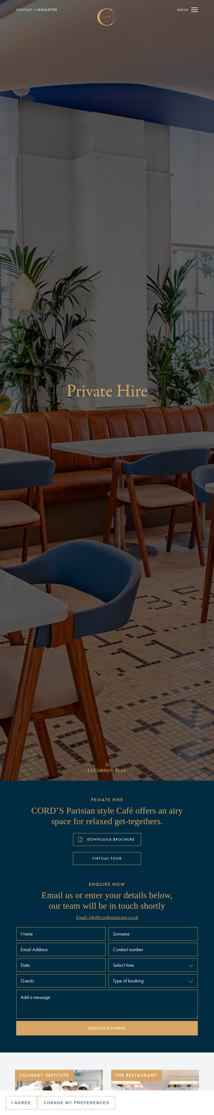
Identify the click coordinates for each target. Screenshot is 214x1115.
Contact (24, 9)
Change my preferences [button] (76, 1102)
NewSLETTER (46, 9)
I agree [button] (21, 1102)
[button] (153, 965)
